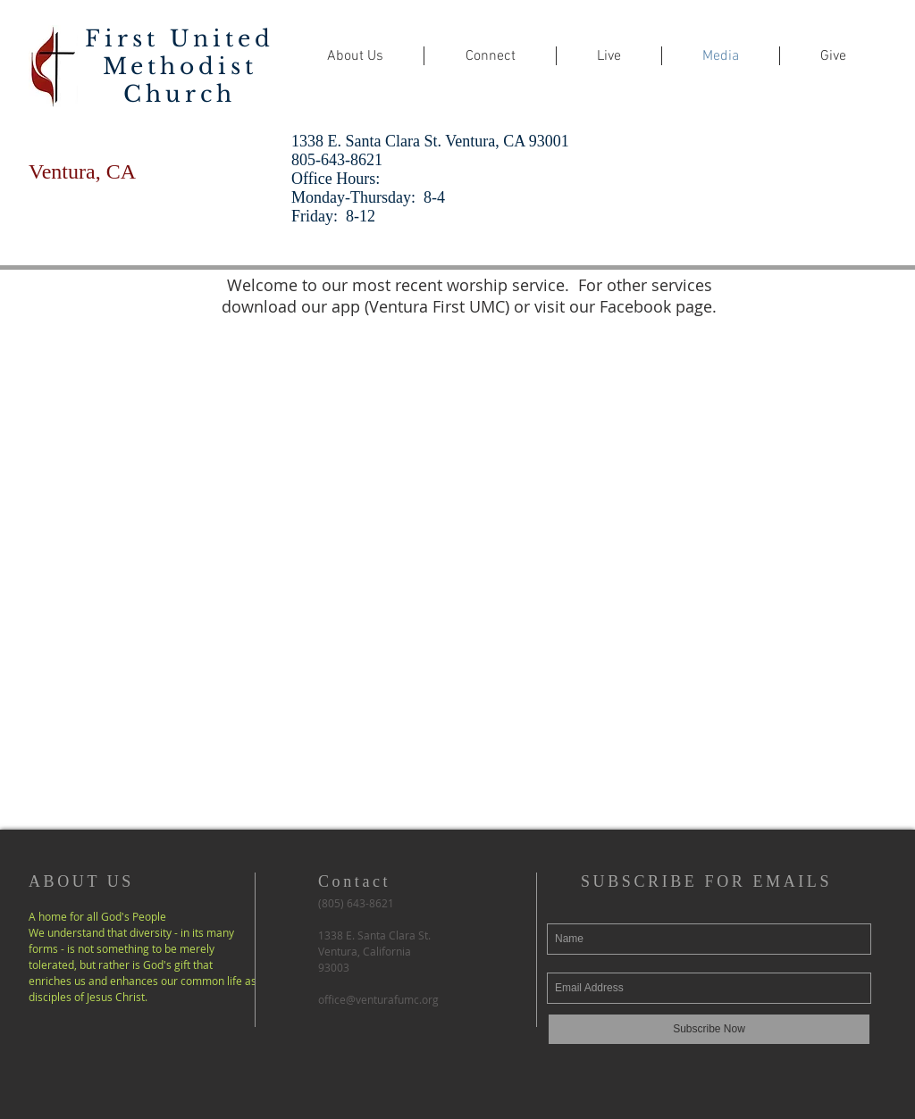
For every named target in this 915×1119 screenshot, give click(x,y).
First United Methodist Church (179, 66)
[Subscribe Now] (709, 1029)
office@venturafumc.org (378, 999)
